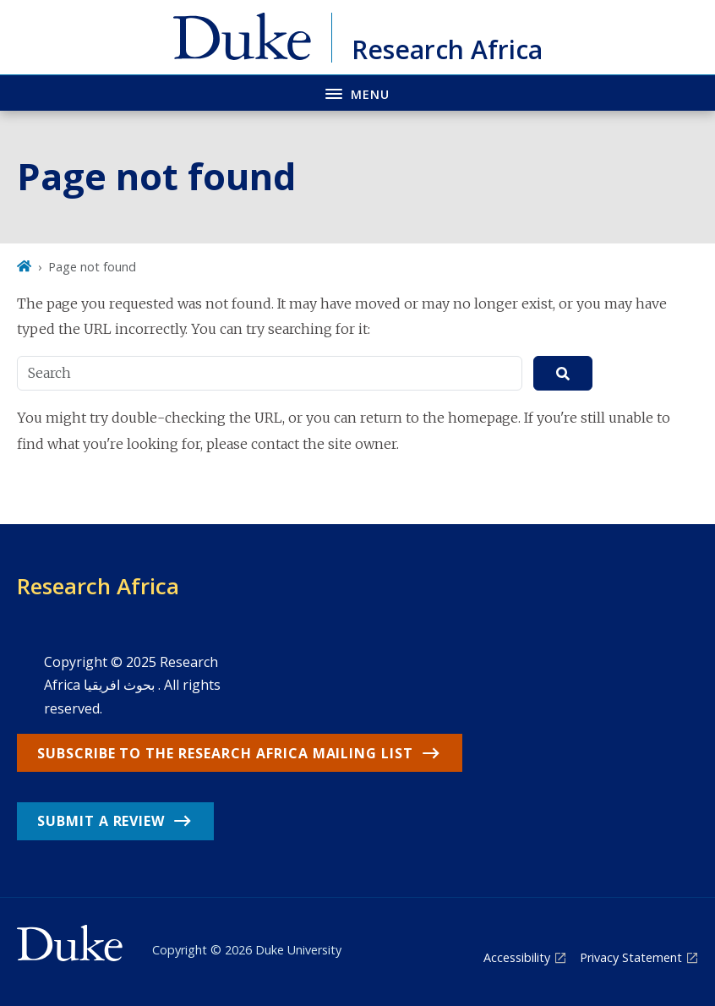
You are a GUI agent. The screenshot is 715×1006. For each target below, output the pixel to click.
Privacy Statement (631, 957)
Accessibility (516, 957)
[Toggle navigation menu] (357, 92)
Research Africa (98, 586)
